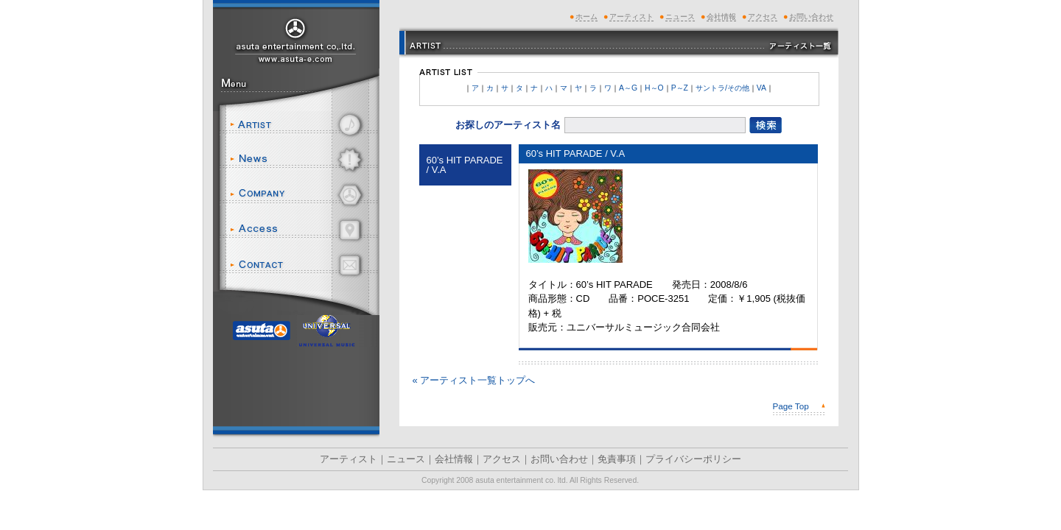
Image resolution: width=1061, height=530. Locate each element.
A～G (628, 88)
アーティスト (302, 124)
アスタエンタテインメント (296, 39)
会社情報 (302, 195)
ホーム (586, 17)
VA (761, 88)
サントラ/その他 (722, 88)
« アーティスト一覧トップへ (474, 380)
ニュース (302, 159)
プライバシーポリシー (693, 458)
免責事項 (617, 458)
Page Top (791, 406)
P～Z (679, 88)
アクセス (302, 230)
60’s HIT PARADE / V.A (465, 165)
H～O (654, 88)
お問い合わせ (302, 265)
